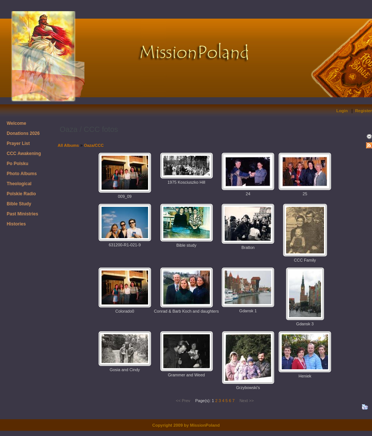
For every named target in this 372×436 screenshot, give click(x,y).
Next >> (247, 400)
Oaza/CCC (93, 145)
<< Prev (183, 400)
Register (363, 110)
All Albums (68, 145)
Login (342, 110)
